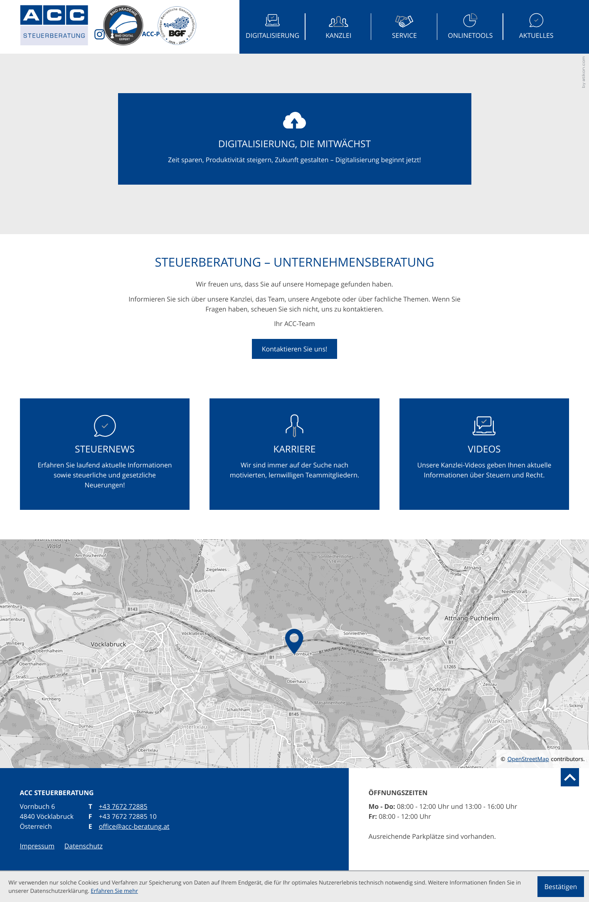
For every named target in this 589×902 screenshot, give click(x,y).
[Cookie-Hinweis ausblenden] (560, 886)
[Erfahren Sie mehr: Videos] (484, 454)
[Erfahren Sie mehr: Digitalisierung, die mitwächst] (294, 139)
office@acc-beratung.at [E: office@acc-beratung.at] (134, 826)
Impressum (37, 845)
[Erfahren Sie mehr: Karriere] (294, 454)
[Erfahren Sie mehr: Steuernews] (105, 454)
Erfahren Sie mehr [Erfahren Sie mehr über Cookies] (114, 891)
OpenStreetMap (528, 759)
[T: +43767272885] (123, 807)
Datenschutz (83, 845)
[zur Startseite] (61, 27)
